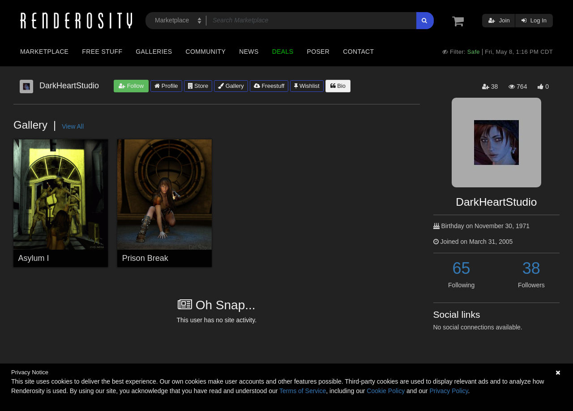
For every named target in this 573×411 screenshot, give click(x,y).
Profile (166, 85)
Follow (131, 85)
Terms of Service (302, 390)
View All (73, 126)
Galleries (154, 51)
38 (531, 268)
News (248, 51)
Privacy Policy (448, 390)
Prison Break (145, 258)
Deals (283, 51)
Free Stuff (102, 51)
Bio (338, 85)
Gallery (231, 85)
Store (198, 85)
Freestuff (269, 85)
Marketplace (44, 51)
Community (206, 51)
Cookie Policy (386, 390)
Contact (358, 51)
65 (461, 268)
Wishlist (306, 85)
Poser (318, 51)
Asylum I (33, 258)
